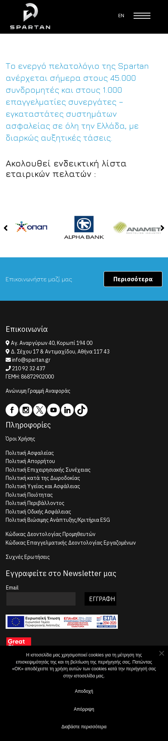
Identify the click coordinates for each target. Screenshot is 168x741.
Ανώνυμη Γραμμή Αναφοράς (38, 391)
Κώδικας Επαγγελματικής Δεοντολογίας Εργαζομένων (71, 542)
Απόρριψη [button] (84, 710)
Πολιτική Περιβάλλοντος (35, 503)
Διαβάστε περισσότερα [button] (84, 728)
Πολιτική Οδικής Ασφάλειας (38, 511)
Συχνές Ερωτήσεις (28, 557)
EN (121, 15)
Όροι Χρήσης (20, 438)
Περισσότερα (133, 279)
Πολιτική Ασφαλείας (30, 453)
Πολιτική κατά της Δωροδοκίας (43, 478)
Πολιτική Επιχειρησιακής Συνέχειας (48, 469)
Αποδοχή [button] (84, 692)
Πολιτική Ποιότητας (29, 495)
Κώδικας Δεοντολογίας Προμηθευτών (50, 534)
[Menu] (142, 16)
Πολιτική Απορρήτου (30, 461)
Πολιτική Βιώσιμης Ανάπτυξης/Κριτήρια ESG (58, 520)
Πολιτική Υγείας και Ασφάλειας (43, 486)
